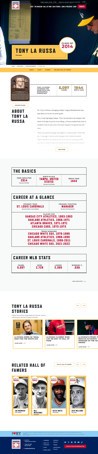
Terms (55, 445)
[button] (78, 305)
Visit (32, 7)
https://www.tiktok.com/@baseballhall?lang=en (82, 442)
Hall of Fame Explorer (31, 66)
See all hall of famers (64, 364)
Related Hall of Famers (62, 70)
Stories (47, 70)
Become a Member (73, 2)
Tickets (81, 6)
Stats (39, 70)
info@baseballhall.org (29, 448)
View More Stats (77, 281)
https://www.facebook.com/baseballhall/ (72, 442)
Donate (65, 2)
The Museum (38, 7)
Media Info (47, 450)
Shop (74, 7)
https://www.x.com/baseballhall (68, 442)
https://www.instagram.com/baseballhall (75, 442)
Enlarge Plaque (20, 105)
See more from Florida (49, 184)
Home (13, 66)
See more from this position (68, 209)
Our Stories (56, 7)
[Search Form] (82, 2)
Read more (61, 149)
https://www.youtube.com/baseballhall (78, 442)
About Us (59, 2)
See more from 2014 (24, 183)
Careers (46, 440)
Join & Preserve (66, 7)
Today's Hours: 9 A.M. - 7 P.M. (46, 2)
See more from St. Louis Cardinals (30, 209)
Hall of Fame (47, 7)
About (31, 70)
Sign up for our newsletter (75, 446)
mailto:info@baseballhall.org (65, 442)
